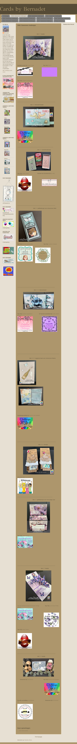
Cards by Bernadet (22, 9)
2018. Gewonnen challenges (27, 21)
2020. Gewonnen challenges (62, 18)
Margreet (6, 140)
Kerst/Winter (31, 700)
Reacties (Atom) (28, 740)
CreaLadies (28, 477)
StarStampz (30, 679)
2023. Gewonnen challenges (10, 18)
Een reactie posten (23, 730)
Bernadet (6, 32)
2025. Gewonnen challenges (36, 16)
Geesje (6, 167)
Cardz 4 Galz (30, 65)
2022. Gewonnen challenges (27, 18)
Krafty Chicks (25, 629)
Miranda (6, 149)
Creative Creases (52, 244)
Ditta (5, 118)
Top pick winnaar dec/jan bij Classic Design (28, 605)
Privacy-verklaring (59, 21)
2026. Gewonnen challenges (18, 16)
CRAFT (50, 65)
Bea (5, 109)
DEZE (37, 290)
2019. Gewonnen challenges (10, 21)
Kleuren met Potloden (27, 130)
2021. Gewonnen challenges (44, 18)
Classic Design (25, 535)
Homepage (6, 16)
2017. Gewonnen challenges (44, 21)
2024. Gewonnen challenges (53, 16)
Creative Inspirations (27, 80)
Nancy (5, 158)
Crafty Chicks (25, 173)
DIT (40, 34)
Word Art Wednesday (27, 244)
